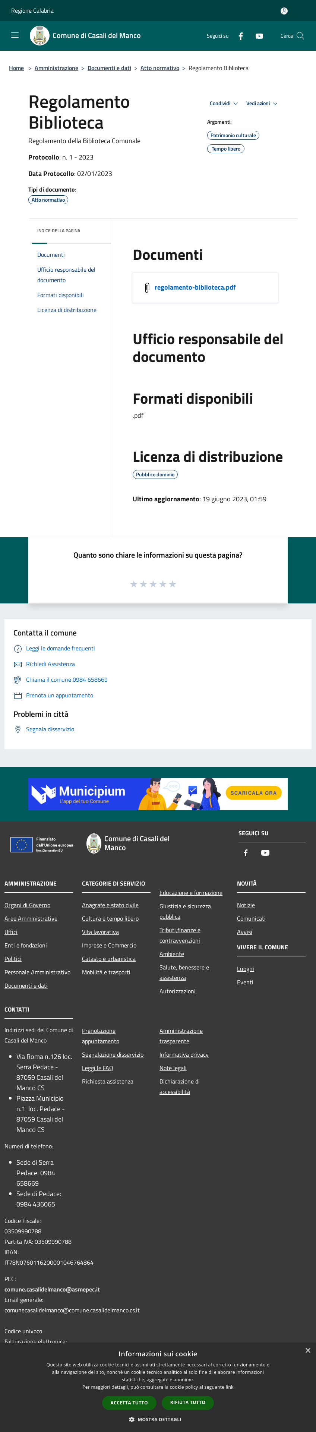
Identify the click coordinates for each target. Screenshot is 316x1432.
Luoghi (245, 968)
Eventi (245, 982)
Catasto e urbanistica (109, 958)
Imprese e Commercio (109, 945)
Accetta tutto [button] (129, 1403)
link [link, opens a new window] (230, 1387)
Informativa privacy (184, 1054)
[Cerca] (300, 35)
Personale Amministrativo (37, 972)
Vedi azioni (263, 103)
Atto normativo (159, 67)
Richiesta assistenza (107, 1081)
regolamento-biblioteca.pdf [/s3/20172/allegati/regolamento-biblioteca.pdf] (195, 287)
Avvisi (244, 931)
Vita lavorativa (100, 931)
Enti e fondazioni (25, 945)
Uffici (11, 931)
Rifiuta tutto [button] (188, 1402)
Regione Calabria (32, 10)
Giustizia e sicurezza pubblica (185, 911)
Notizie (246, 904)
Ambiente (171, 953)
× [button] (307, 1351)
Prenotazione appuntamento (100, 1035)
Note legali (173, 1067)
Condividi (225, 103)
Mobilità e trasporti (106, 972)
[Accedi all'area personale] (284, 11)
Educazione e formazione (190, 892)
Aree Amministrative (30, 918)
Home (16, 67)
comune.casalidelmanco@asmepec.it (52, 1289)
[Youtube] (256, 36)
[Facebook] (237, 36)
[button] (158, 1419)
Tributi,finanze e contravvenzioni (179, 935)
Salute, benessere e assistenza (184, 972)
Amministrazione (56, 67)
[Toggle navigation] (14, 35)
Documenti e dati (109, 67)
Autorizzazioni (177, 991)
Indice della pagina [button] (58, 230)
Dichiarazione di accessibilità (179, 1086)
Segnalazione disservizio (112, 1054)
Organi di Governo (27, 904)
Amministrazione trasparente (181, 1035)
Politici (13, 958)
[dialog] (158, 1387)
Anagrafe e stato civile (110, 904)
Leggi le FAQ (97, 1067)
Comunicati (251, 918)
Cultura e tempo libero (110, 918)
